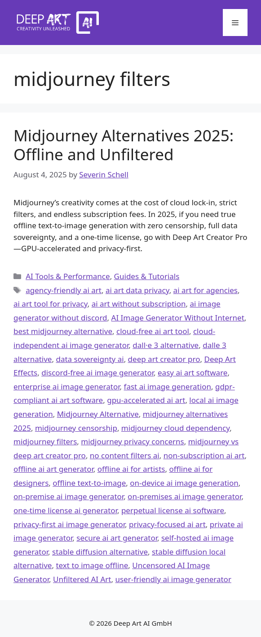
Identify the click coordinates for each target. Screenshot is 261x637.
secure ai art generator (116, 538)
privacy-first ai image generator (69, 524)
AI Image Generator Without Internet (177, 317)
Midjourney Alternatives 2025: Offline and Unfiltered (123, 145)
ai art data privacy (137, 290)
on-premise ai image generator (68, 496)
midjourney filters (45, 441)
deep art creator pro (164, 359)
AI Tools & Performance (68, 276)
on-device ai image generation (184, 483)
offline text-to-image (89, 483)
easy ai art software (192, 372)
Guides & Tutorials (147, 276)
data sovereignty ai (90, 359)
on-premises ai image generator (184, 496)
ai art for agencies (205, 290)
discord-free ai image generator (97, 372)
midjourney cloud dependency (175, 428)
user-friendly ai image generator (173, 579)
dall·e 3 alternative (166, 345)
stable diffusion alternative (100, 552)
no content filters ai (124, 455)
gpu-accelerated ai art (146, 400)
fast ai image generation (167, 386)
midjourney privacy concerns (132, 441)
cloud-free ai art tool (152, 331)
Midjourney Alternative (98, 414)
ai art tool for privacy (50, 303)
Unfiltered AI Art (82, 579)
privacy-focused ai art (167, 524)
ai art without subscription (139, 303)
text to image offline (92, 565)
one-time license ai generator (65, 510)
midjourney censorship (76, 428)
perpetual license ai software (172, 510)
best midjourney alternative (62, 331)
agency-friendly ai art (64, 290)
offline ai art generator (53, 469)
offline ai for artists (131, 469)
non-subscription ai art (204, 455)
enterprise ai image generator (66, 386)
